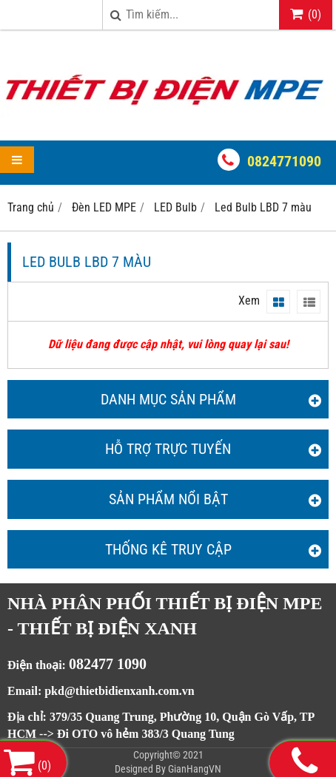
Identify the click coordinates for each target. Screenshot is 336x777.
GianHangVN (194, 769)
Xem (249, 301)
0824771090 (284, 161)
